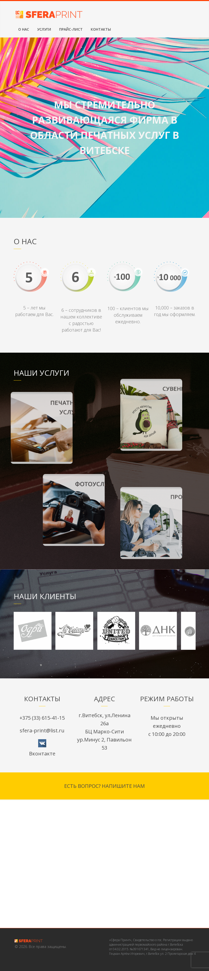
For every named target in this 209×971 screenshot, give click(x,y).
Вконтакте (42, 753)
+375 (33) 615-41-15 (42, 717)
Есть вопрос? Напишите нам (104, 786)
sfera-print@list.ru (42, 730)
